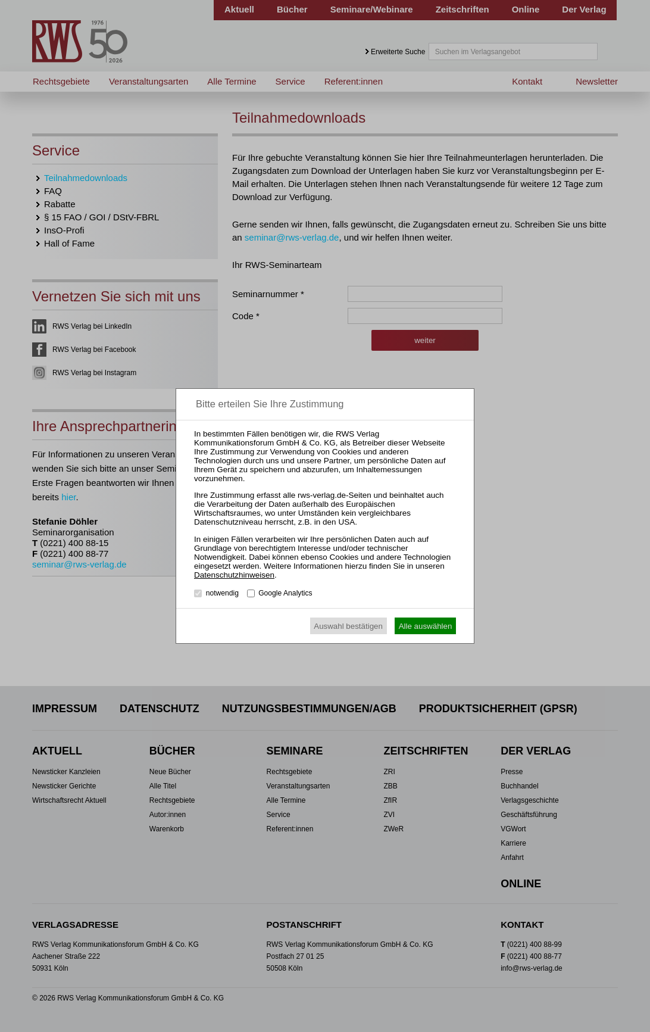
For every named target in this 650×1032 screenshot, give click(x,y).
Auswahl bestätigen (348, 626)
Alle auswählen (425, 626)
